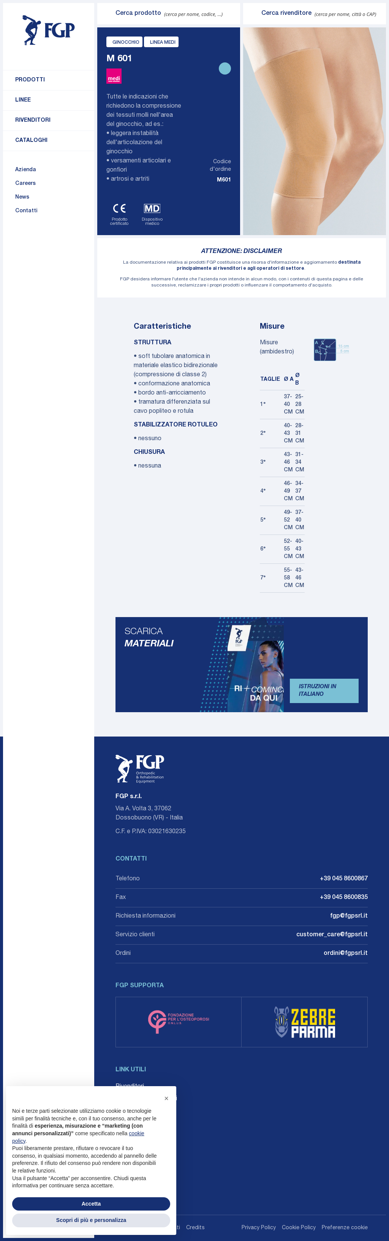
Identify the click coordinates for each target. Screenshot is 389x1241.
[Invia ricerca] (106, 13)
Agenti (124, 1111)
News (22, 197)
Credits (195, 1228)
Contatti (26, 211)
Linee (23, 100)
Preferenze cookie (345, 1228)
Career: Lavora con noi (146, 1099)
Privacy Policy (259, 1228)
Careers (25, 183)
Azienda (25, 170)
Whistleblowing (135, 1123)
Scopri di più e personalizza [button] (91, 1220)
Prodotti (30, 80)
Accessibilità (132, 1136)
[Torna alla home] (48, 30)
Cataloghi (31, 140)
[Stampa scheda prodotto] (225, 68)
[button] (166, 1098)
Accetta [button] (91, 1204)
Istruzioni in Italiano (317, 690)
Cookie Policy (299, 1228)
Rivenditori (33, 120)
